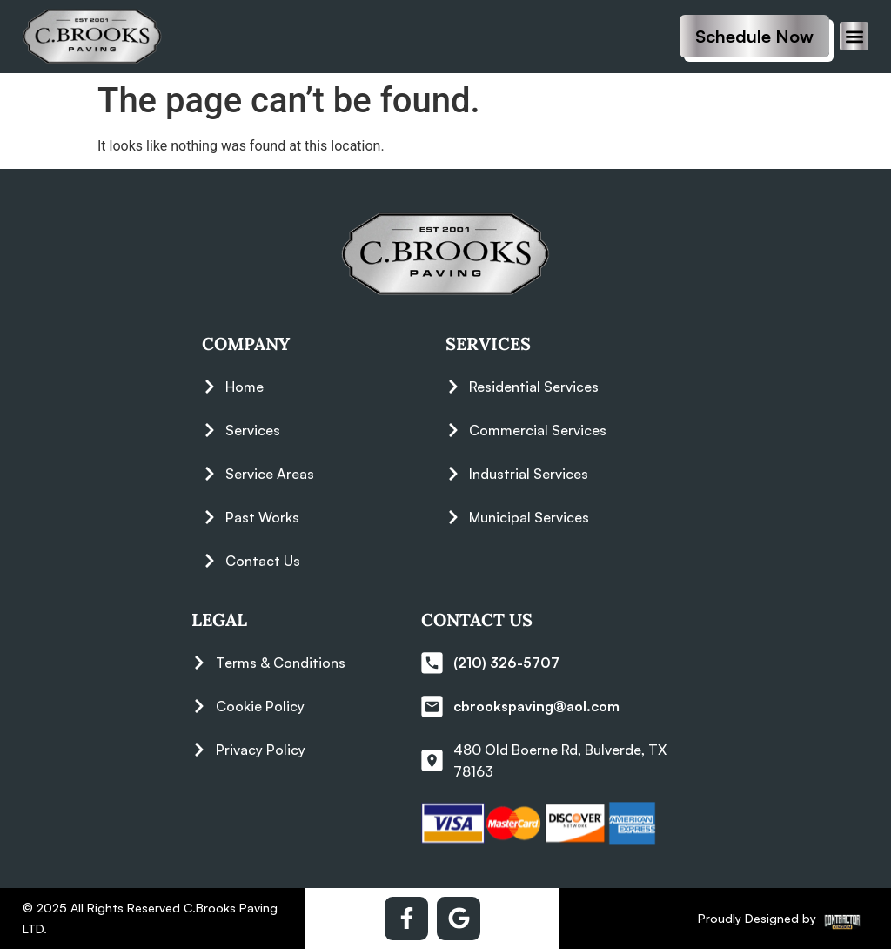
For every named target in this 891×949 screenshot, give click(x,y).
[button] (854, 36)
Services (488, 343)
